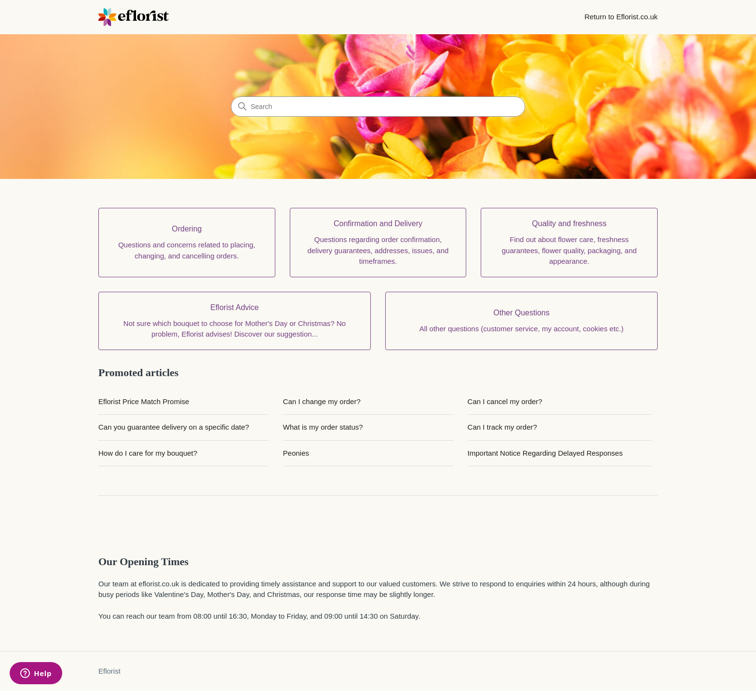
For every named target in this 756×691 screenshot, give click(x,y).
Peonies (296, 453)
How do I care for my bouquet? (147, 453)
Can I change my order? (322, 401)
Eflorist (109, 671)
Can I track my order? (502, 427)
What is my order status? (323, 427)
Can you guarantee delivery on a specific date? (173, 427)
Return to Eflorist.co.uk (621, 17)
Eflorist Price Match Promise (143, 401)
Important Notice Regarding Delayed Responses (545, 453)
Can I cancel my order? (505, 401)
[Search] (378, 106)
